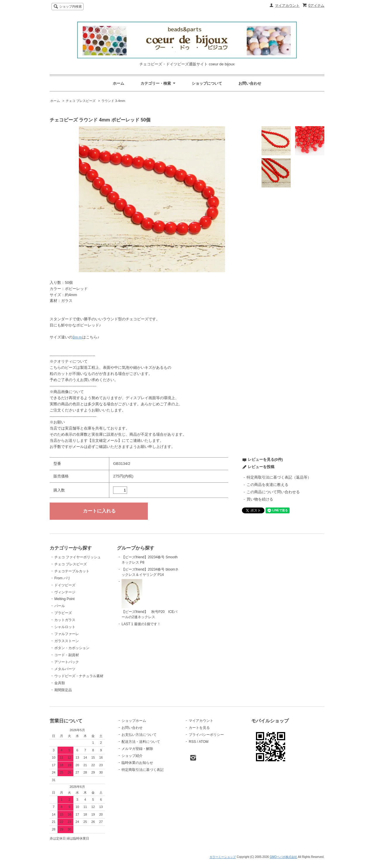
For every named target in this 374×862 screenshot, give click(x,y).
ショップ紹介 (132, 756)
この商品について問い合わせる (273, 492)
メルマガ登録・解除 (137, 749)
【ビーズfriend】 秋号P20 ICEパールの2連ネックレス (149, 599)
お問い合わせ (249, 83)
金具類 (59, 683)
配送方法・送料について (141, 742)
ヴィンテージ (64, 592)
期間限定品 (63, 690)
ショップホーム (134, 721)
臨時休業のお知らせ (137, 763)
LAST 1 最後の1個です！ (141, 624)
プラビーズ (63, 613)
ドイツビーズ (64, 585)
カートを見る (199, 728)
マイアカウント (287, 6)
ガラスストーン (66, 641)
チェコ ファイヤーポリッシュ (77, 557)
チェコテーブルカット (71, 571)
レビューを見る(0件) (265, 459)
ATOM (204, 742)
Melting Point (64, 599)
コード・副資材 (66, 655)
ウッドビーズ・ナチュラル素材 (78, 676)
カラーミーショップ (222, 856)
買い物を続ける (260, 499)
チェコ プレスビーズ (81, 100)
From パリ (62, 578)
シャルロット (64, 627)
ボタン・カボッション (71, 648)
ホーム (118, 83)
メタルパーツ (64, 669)
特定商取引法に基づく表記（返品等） (279, 477)
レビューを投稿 (261, 467)
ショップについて (207, 83)
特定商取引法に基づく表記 (143, 770)
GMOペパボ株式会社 (283, 856)
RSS (192, 742)
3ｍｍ (77, 337)
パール (59, 606)
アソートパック (66, 662)
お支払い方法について (139, 735)
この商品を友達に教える (267, 484)
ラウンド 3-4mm (113, 100)
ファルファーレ (66, 634)
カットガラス (64, 620)
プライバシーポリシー (206, 735)
